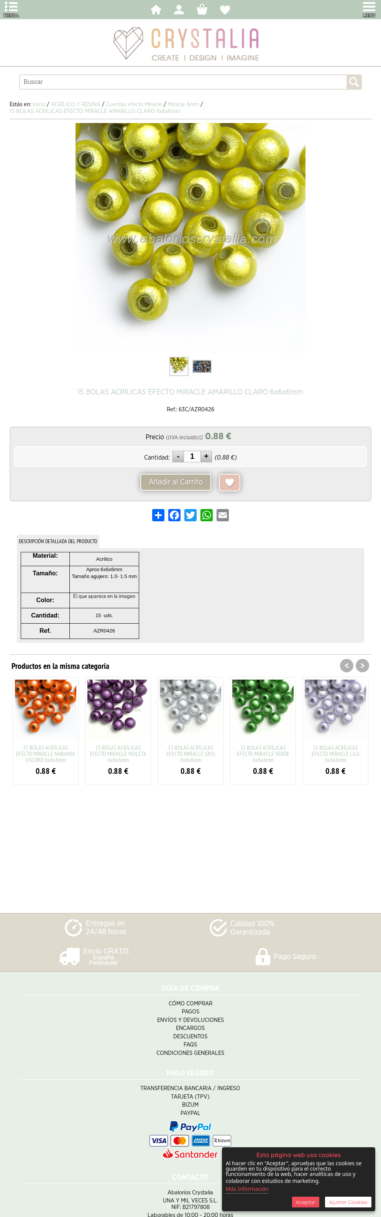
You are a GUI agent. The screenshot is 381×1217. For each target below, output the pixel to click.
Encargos (190, 1028)
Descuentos (190, 1037)
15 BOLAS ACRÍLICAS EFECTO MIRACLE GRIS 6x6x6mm (190, 754)
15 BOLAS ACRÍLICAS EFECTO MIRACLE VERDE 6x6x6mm (263, 754)
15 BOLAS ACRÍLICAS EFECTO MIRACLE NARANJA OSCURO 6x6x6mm (45, 754)
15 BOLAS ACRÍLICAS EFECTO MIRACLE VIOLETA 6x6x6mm (118, 754)
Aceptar (305, 1202)
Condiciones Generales (190, 1053)
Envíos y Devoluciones (190, 1020)
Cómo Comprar (190, 1004)
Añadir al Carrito (176, 482)
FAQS (190, 1045)
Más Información (247, 1188)
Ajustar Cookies (348, 1202)
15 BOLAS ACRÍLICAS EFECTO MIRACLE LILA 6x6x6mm (336, 754)
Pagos (190, 1012)
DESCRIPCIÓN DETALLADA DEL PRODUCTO (58, 541)
